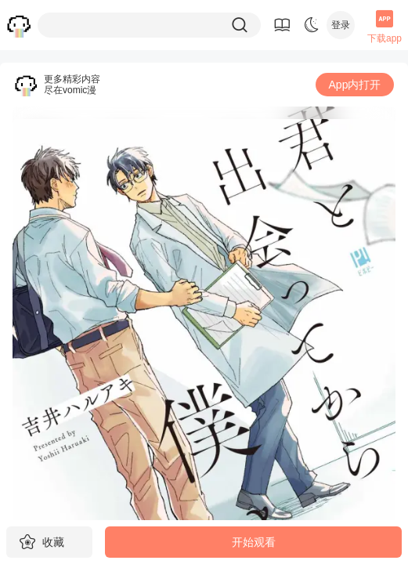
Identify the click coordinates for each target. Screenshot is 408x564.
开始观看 (254, 542)
